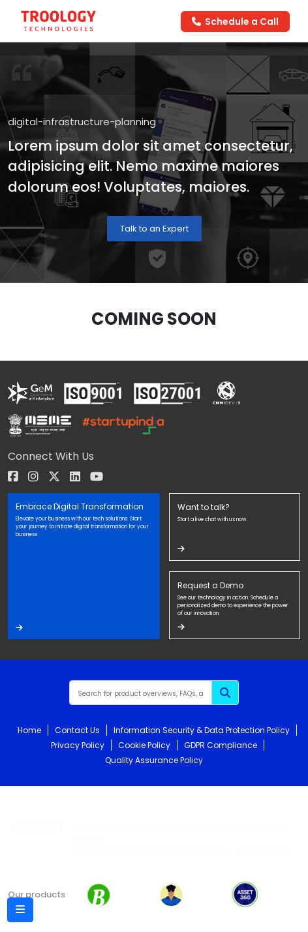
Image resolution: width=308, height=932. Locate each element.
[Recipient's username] (140, 692)
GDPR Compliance (220, 745)
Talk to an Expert (154, 228)
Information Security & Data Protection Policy (202, 730)
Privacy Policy (77, 745)
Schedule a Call (235, 21)
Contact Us (77, 730)
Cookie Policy (144, 745)
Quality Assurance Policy (154, 760)
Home (29, 730)
